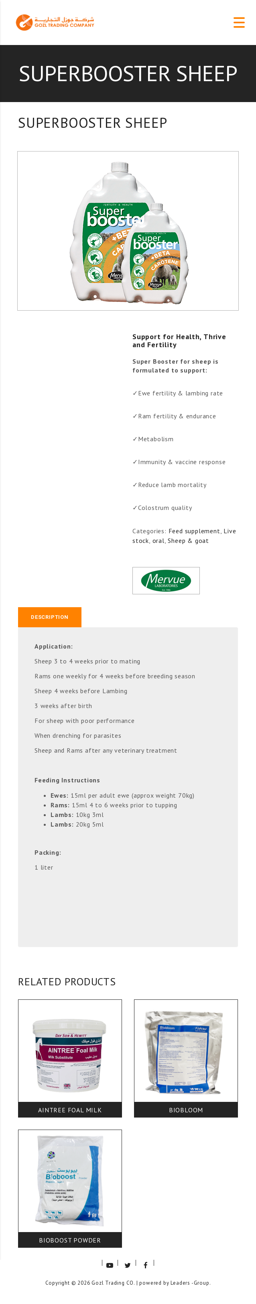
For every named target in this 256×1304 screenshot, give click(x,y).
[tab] (49, 617)
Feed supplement (194, 531)
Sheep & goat (188, 540)
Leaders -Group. (191, 1282)
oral (158, 540)
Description (50, 617)
